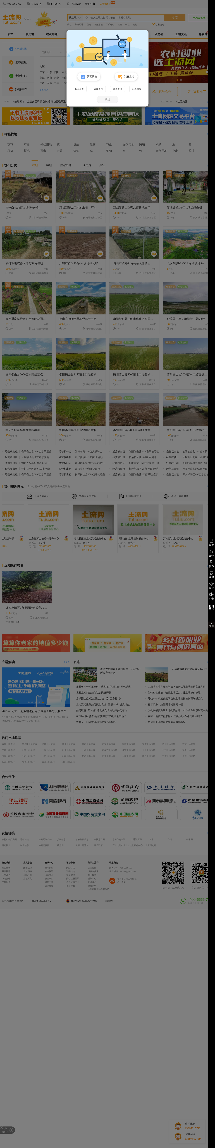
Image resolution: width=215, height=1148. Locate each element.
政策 (211, 542)
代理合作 (98, 89)
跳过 (107, 99)
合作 (211, 553)
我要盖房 (117, 89)
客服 (211, 574)
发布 (211, 564)
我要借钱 (136, 89)
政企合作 (79, 89)
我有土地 (126, 77)
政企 (211, 585)
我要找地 (89, 77)
